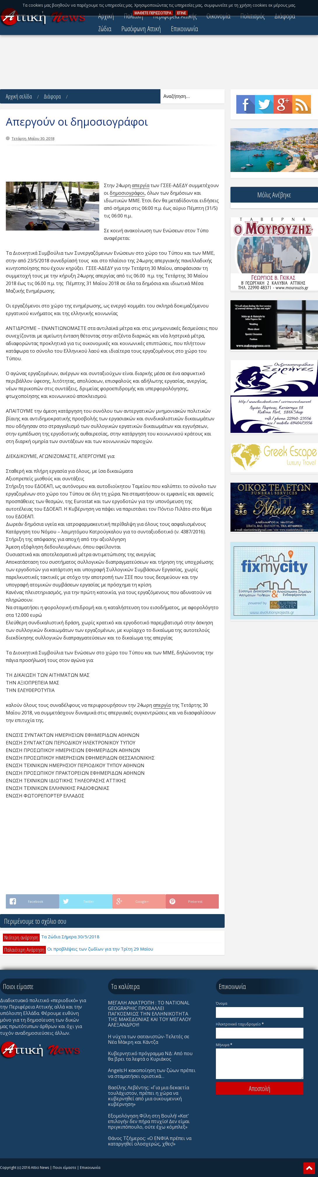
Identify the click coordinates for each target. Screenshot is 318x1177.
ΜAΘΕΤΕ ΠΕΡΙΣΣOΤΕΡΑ (152, 12)
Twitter (264, 104)
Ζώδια (104, 28)
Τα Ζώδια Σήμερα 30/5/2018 (70, 936)
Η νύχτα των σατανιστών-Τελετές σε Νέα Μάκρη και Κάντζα (148, 1039)
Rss (301, 104)
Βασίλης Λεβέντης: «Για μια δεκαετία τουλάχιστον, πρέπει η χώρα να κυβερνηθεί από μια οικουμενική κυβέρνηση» (148, 1096)
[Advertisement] (159, 63)
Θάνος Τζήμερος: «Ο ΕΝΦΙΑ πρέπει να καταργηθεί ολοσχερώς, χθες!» (149, 1141)
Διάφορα (52, 96)
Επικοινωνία (184, 28)
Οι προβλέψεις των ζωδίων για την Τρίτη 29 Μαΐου (100, 949)
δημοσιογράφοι (127, 193)
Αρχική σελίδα (19, 96)
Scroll (309, 1168)
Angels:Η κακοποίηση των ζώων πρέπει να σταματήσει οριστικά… (151, 1073)
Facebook (245, 104)
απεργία (140, 185)
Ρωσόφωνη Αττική (141, 28)
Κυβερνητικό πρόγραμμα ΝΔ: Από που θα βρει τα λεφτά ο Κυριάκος (150, 1056)
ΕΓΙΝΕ (181, 12)
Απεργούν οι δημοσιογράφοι (77, 122)
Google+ (283, 104)
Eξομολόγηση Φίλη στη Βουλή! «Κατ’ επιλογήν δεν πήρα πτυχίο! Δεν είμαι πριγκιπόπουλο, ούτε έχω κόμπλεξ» (149, 1121)
